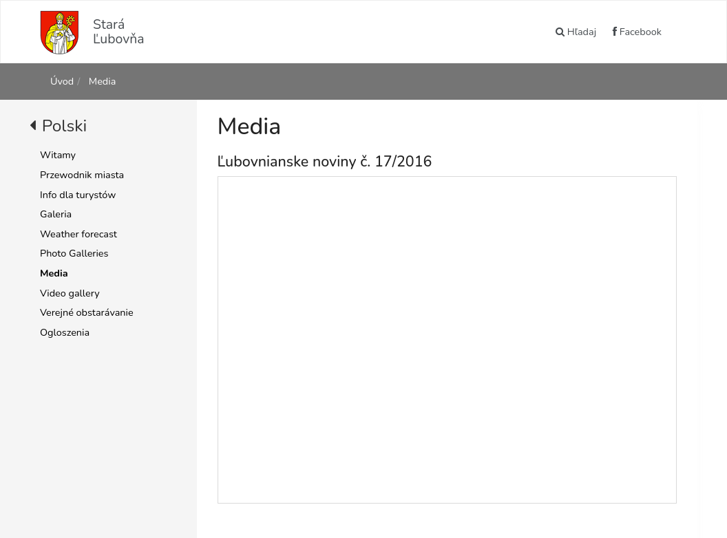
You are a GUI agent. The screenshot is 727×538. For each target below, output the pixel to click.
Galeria (56, 214)
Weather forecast (78, 234)
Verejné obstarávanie (87, 312)
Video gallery (70, 293)
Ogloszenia (64, 332)
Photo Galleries (74, 253)
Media (101, 81)
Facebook (637, 32)
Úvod (62, 81)
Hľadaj (576, 32)
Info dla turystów (78, 195)
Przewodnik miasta (82, 175)
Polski (64, 126)
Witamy (58, 155)
